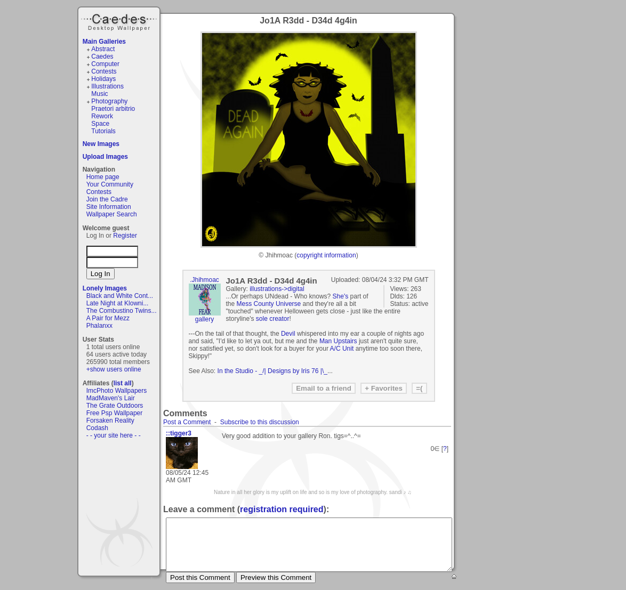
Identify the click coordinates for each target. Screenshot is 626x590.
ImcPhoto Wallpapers (116, 390)
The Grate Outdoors (114, 405)
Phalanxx (99, 325)
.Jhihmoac (204, 280)
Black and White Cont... (119, 296)
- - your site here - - (113, 435)
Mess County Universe (269, 304)
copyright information (326, 255)
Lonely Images (105, 288)
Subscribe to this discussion (259, 422)
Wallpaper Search (111, 214)
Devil (288, 333)
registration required (281, 509)
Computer (105, 64)
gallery (204, 319)
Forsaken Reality (110, 420)
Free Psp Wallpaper (114, 413)
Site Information (108, 207)
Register (125, 235)
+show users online (113, 369)
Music (99, 94)
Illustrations (107, 86)
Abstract (103, 49)
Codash (97, 428)
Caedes (120, 21)
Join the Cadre (107, 199)
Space (100, 123)
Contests (103, 71)
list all (123, 383)
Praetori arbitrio (113, 108)
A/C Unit (342, 348)
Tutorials (103, 131)
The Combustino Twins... (121, 310)
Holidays (103, 79)
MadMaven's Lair (110, 398)
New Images (101, 144)
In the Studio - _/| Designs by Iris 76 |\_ (272, 371)
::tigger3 (178, 433)
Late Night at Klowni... (117, 303)
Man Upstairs (338, 341)
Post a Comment (187, 422)
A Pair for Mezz (108, 318)
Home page (102, 177)
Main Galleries (104, 41)
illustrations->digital (277, 289)
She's (341, 296)
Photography (109, 101)
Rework (102, 116)
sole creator (273, 318)
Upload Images (105, 156)
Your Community (109, 184)
